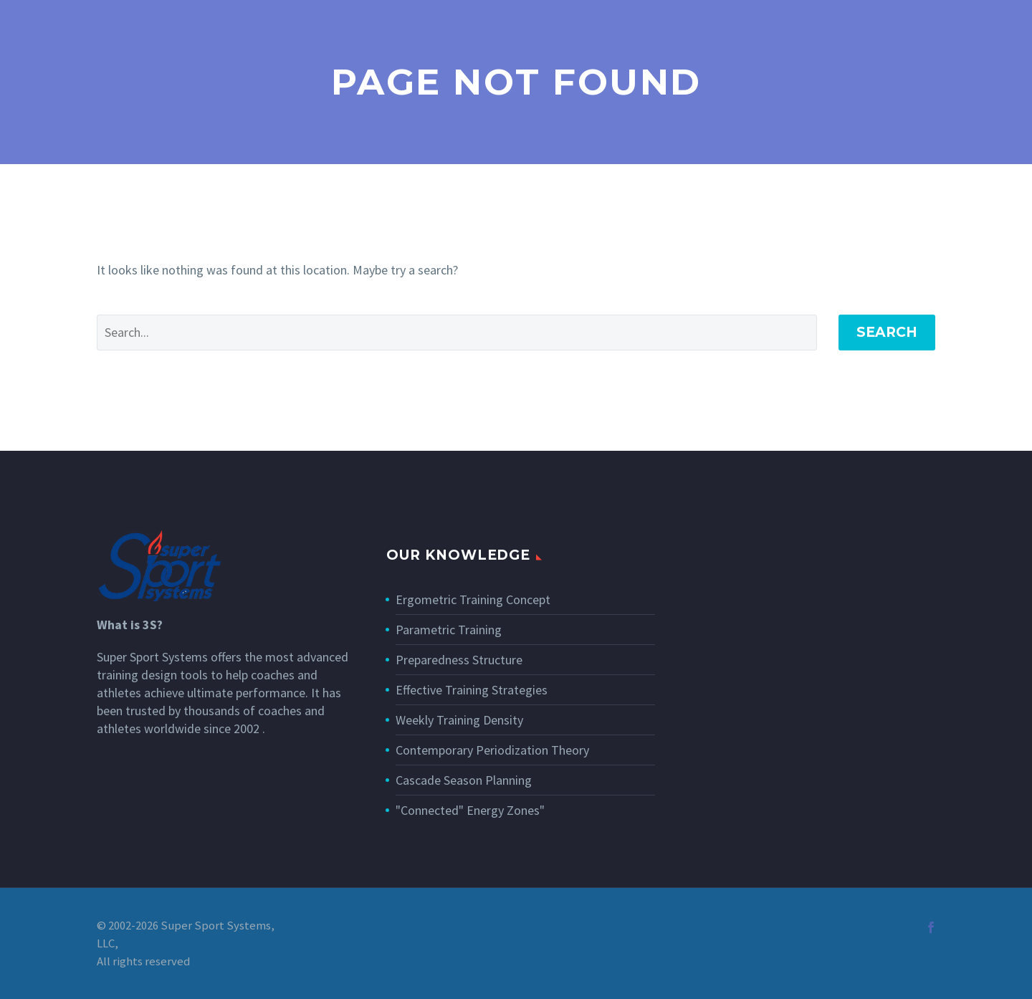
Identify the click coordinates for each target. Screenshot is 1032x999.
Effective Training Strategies (472, 690)
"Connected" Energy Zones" (470, 810)
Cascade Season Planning (464, 780)
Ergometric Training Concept (473, 599)
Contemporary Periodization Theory (492, 750)
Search (886, 332)
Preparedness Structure (459, 659)
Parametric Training (449, 629)
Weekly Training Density (459, 720)
